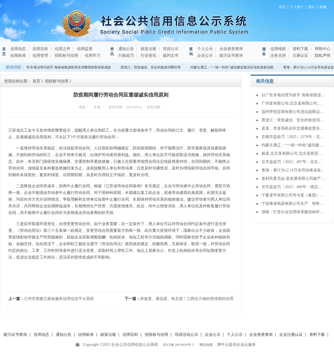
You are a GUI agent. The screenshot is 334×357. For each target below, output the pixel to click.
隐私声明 (322, 55)
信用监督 (84, 49)
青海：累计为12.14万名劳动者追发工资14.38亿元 (293, 170)
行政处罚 (126, 55)
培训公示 (170, 49)
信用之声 (62, 49)
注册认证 (299, 55)
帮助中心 (322, 49)
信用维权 (278, 49)
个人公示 (205, 49)
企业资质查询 (230, 49)
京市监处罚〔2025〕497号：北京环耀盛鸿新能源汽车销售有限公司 (293, 162)
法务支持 (278, 55)
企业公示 (205, 55)
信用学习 (92, 55)
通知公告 (126, 49)
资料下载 (299, 49)
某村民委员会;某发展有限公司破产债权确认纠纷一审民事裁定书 (293, 178)
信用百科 (39, 49)
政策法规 (147, 49)
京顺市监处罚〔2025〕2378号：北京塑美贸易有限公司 (293, 137)
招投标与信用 (66, 55)
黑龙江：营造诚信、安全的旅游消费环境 (151, 67)
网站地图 (205, 345)
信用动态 (18, 49)
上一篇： (51, 299)
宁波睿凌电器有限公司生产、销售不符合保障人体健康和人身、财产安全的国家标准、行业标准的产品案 (293, 203)
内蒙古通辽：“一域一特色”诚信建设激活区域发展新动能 (232, 67)
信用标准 (18, 55)
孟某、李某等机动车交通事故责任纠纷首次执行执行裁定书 (293, 128)
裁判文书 (170, 55)
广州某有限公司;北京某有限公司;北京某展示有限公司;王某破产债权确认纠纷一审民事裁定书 (293, 103)
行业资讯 (147, 55)
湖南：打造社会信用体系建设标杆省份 (293, 212)
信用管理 (39, 55)
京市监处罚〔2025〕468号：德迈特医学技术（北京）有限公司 (293, 187)
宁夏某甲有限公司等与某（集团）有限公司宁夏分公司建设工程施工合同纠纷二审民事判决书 (293, 195)
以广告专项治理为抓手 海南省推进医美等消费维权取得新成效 (66, 67)
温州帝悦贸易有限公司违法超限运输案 (293, 112)
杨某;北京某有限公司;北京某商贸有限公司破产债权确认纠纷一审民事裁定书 (293, 153)
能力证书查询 (230, 55)
